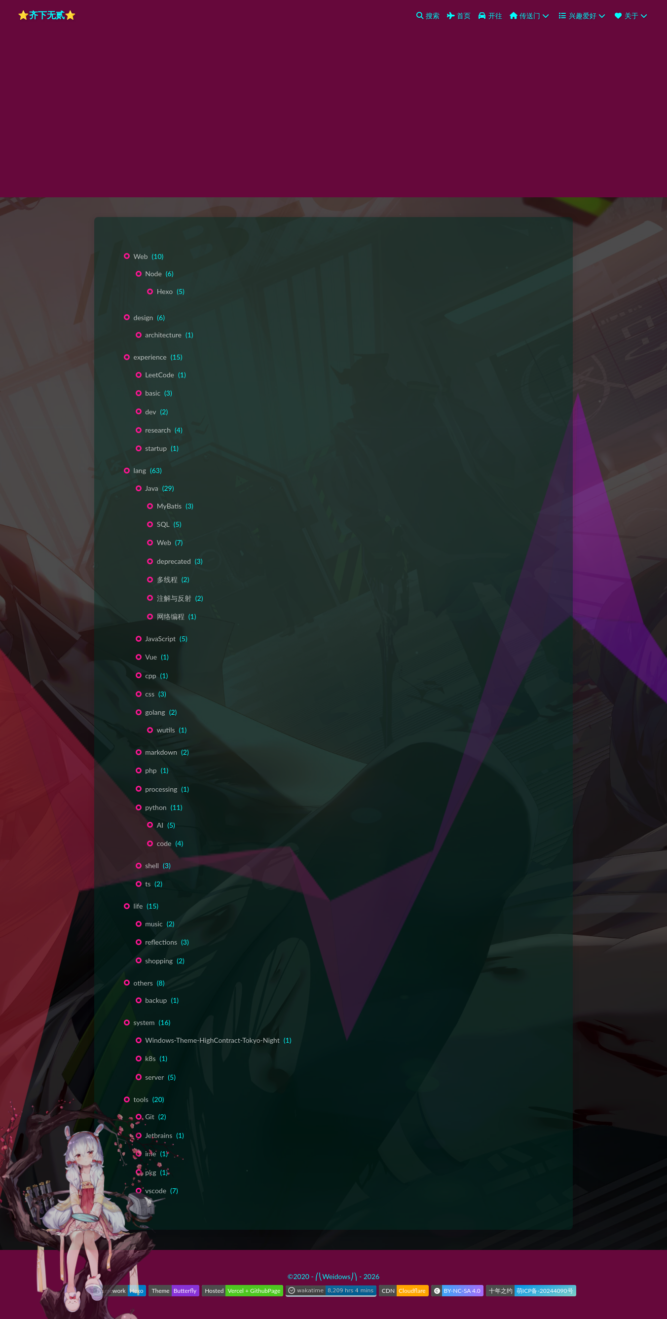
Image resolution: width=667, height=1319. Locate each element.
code (164, 843)
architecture (163, 334)
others (143, 983)
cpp (150, 675)
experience (150, 357)
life (138, 906)
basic (152, 393)
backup (156, 1000)
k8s (150, 1058)
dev (150, 411)
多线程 (167, 579)
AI (160, 825)
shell (152, 865)
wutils (166, 730)
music (153, 923)
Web (141, 256)
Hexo (165, 291)
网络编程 (171, 616)
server (154, 1077)
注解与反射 (174, 598)
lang (140, 470)
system (144, 1022)
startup (156, 448)
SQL (163, 524)
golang (155, 712)
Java (151, 488)
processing (161, 789)
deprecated (174, 561)
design (143, 317)
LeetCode (159, 374)
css (149, 694)
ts (147, 883)
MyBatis (169, 506)
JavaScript (160, 638)
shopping (159, 960)
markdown (161, 752)
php (151, 770)
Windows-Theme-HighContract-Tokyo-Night (212, 1040)
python (155, 807)
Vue (151, 657)
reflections (161, 942)
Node (153, 273)
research (158, 430)
